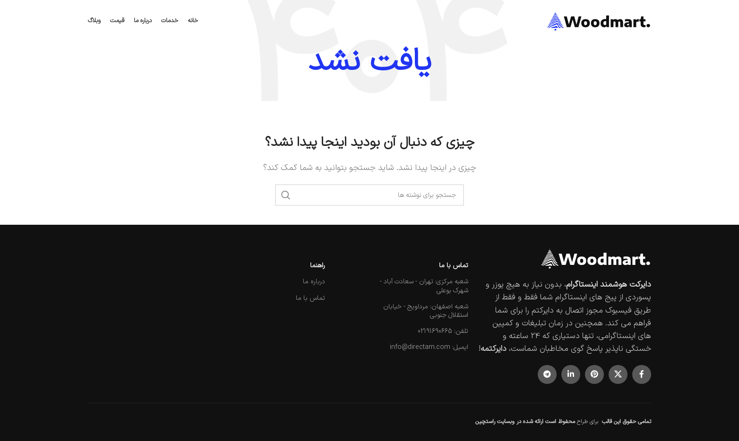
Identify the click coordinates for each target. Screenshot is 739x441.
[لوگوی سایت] (599, 20)
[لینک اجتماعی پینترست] (594, 374)
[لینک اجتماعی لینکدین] (570, 374)
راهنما (317, 266)
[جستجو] (369, 195)
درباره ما (314, 282)
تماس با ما (453, 266)
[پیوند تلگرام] (547, 374)
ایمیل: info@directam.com (429, 347)
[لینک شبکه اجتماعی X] (618, 374)
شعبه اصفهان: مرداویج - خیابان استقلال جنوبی (425, 311)
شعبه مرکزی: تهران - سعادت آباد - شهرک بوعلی (424, 286)
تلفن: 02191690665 (443, 331)
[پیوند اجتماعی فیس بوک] (641, 374)
